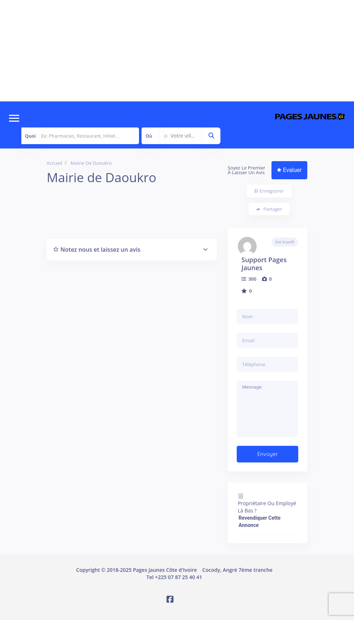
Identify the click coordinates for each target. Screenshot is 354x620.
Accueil (54, 163)
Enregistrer (269, 191)
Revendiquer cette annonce (260, 521)
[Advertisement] (177, 50)
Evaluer (289, 170)
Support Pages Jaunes (264, 263)
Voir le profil (284, 242)
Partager (269, 209)
